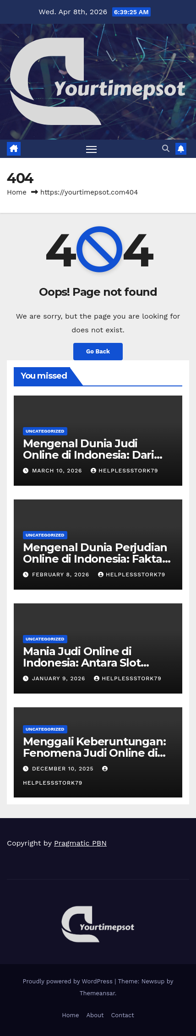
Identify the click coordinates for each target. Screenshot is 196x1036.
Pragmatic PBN (80, 843)
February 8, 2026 (62, 574)
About (94, 1015)
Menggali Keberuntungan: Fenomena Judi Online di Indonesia (94, 753)
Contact (122, 1015)
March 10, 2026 (58, 470)
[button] (165, 148)
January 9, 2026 (59, 678)
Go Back (98, 351)
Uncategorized (45, 431)
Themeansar (97, 993)
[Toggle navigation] (92, 148)
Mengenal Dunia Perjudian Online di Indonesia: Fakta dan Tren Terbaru (95, 559)
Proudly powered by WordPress (69, 981)
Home (17, 192)
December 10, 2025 (64, 768)
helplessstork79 (124, 470)
